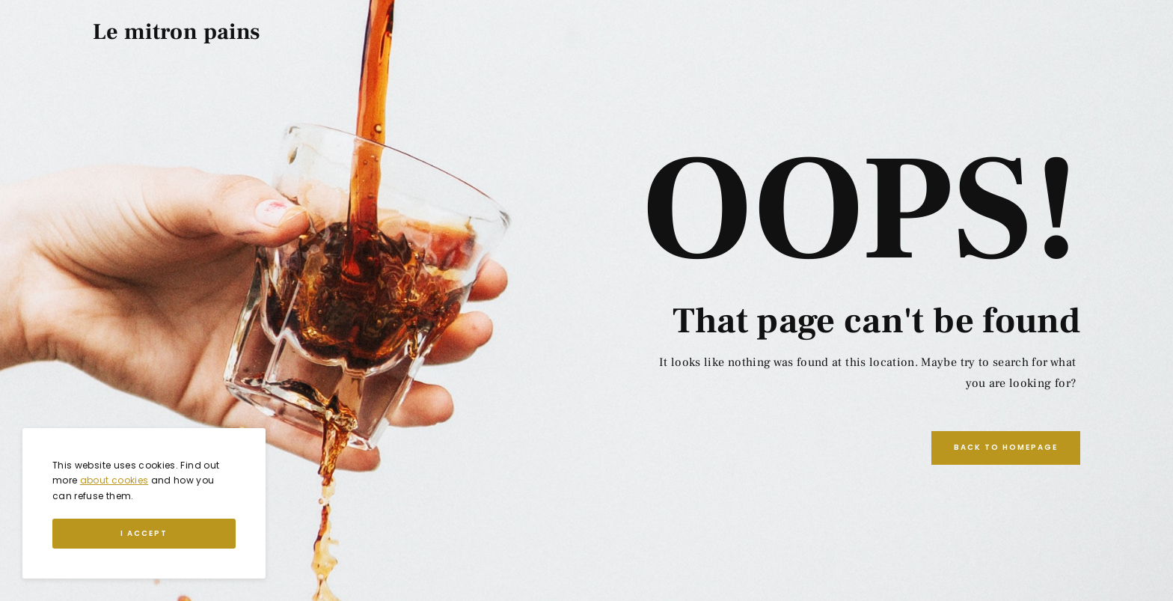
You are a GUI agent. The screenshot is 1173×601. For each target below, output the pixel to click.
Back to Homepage (1006, 447)
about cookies (114, 480)
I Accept (144, 533)
